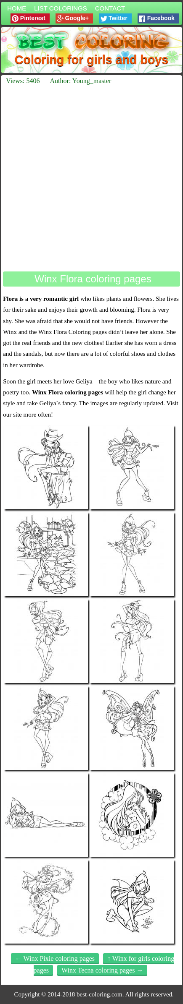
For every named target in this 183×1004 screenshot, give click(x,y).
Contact (110, 8)
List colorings (60, 8)
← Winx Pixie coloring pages (55, 958)
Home (16, 8)
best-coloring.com (99, 994)
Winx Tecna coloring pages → (102, 970)
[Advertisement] (91, 178)
